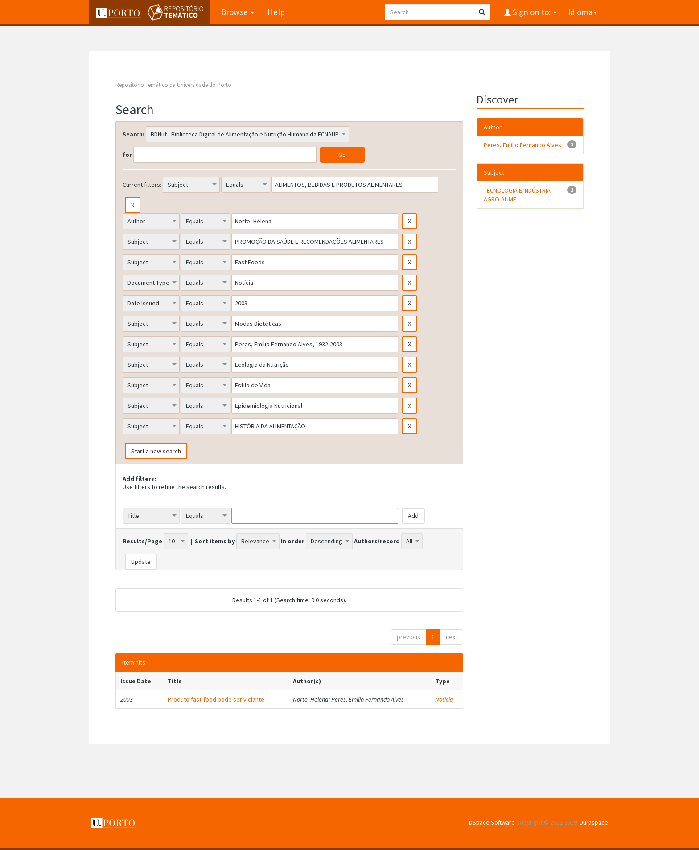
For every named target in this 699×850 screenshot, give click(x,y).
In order (292, 541)
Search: (133, 134)
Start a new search (156, 451)
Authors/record (377, 541)
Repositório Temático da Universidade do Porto (173, 85)
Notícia (444, 699)
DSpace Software (492, 822)
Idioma (582, 12)
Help (275, 12)
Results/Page (142, 541)
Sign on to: (534, 12)
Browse (237, 12)
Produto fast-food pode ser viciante (216, 699)
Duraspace (594, 822)
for (127, 155)
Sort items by (215, 541)
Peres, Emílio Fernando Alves (522, 145)
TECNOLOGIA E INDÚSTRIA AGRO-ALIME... (517, 194)
